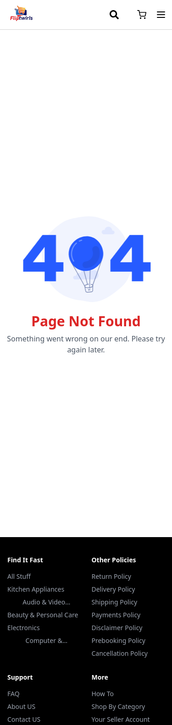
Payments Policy (116, 614)
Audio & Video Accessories (43, 602)
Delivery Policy (113, 589)
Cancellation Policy (120, 653)
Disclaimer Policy (117, 627)
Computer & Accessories (44, 640)
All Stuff (19, 576)
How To (103, 693)
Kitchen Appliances (35, 589)
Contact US (23, 719)
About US (21, 706)
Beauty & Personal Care (42, 614)
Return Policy (111, 576)
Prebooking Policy (118, 640)
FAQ (13, 693)
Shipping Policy (115, 602)
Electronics (23, 627)
